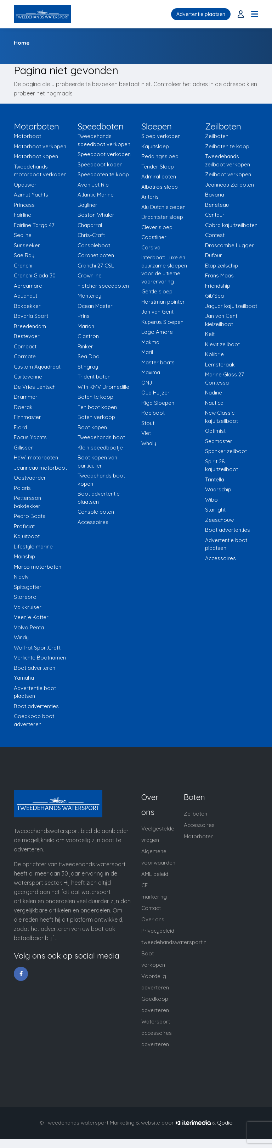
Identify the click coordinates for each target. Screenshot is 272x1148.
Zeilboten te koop (227, 146)
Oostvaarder (30, 477)
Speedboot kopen (100, 164)
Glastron (88, 336)
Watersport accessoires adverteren (156, 1033)
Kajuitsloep (155, 146)
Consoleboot (94, 245)
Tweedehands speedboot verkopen (104, 140)
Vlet (146, 433)
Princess (24, 205)
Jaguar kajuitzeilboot (231, 306)
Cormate (25, 356)
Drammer (26, 396)
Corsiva (150, 247)
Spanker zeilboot (226, 451)
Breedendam (30, 326)
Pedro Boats (29, 516)
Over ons (152, 919)
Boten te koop (95, 396)
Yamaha (24, 677)
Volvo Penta (29, 627)
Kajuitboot (27, 536)
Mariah (86, 326)
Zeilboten (216, 136)
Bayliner (87, 205)
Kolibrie (214, 354)
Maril (147, 352)
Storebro (25, 597)
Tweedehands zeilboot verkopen (227, 160)
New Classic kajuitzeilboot (221, 416)
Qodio (225, 1122)
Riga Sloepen (157, 402)
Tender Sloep (157, 166)
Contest (215, 235)
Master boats (158, 362)
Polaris (22, 488)
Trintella (214, 479)
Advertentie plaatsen (200, 14)
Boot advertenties (36, 706)
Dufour (213, 255)
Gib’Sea (214, 295)
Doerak (23, 407)
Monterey (89, 295)
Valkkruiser (27, 607)
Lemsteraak (220, 364)
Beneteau (217, 205)
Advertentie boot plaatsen (35, 692)
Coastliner (153, 237)
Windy (21, 637)
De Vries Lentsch (35, 386)
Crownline (90, 275)
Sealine (23, 235)
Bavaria (214, 194)
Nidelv (21, 576)
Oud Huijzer (155, 392)
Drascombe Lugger (229, 245)
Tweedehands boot (101, 437)
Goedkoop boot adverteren (34, 720)
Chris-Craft (91, 235)
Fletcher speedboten (103, 285)
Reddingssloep (159, 156)
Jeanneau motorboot (40, 467)
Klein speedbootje (100, 447)
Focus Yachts (30, 437)
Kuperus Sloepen (162, 322)
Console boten (96, 511)
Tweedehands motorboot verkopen (40, 170)
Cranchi (23, 265)
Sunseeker (27, 245)
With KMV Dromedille (103, 386)
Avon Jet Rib (93, 184)
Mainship (24, 556)
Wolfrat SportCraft (37, 647)
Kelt (210, 334)
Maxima (150, 372)
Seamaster (218, 441)
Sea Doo (89, 356)
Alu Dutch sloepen (163, 207)
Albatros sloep (159, 186)
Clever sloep (156, 227)
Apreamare (28, 285)
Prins (84, 316)
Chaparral (90, 225)
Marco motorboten (37, 566)
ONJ (146, 382)
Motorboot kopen (36, 156)
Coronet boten (96, 255)
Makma (150, 342)
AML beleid (154, 874)
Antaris (150, 196)
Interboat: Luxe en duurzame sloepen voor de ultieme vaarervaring (164, 269)
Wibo (211, 499)
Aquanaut (25, 295)
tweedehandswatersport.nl (174, 942)
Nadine (213, 392)
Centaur (215, 214)
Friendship (217, 285)
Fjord (20, 427)
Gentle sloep (156, 291)
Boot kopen (92, 427)
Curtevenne (28, 376)
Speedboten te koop (103, 174)
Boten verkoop (96, 417)
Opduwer (25, 184)
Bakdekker (27, 306)
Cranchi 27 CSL (96, 265)
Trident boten (94, 376)
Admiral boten (158, 176)
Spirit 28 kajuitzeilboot (221, 465)
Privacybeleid (157, 930)
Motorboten (199, 836)
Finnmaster (27, 417)
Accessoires (93, 522)
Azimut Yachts (31, 194)
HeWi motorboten (36, 457)
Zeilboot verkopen (228, 174)
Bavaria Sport (31, 316)
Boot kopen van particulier (97, 461)
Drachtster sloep (162, 217)
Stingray (88, 366)
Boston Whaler (96, 214)
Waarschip (218, 489)
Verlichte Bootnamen (40, 657)
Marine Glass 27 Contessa (224, 378)
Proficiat (24, 526)
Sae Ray (24, 255)
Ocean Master (95, 306)
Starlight (215, 509)
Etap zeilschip (221, 265)
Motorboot (27, 136)
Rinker (85, 346)
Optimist (215, 430)
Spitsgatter (27, 587)
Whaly (148, 443)
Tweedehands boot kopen (101, 479)
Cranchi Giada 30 (35, 275)
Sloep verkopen (161, 136)
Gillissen (24, 447)
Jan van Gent (157, 311)
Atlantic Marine (96, 194)
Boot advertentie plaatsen (99, 497)
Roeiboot (153, 412)
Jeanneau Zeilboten (229, 184)
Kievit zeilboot (222, 344)
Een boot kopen (97, 407)
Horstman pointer (163, 301)
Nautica (214, 402)
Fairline (22, 214)
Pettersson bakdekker (27, 502)
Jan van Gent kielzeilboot (221, 320)
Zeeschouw (219, 520)
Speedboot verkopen (104, 154)
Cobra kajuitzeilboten (231, 225)
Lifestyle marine (33, 546)
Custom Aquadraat (37, 366)
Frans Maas (219, 275)
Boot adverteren (34, 667)
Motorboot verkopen (40, 146)
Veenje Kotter (31, 617)
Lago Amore (157, 332)
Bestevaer (27, 336)
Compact (25, 346)
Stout (147, 423)
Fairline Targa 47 (34, 225)
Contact (151, 908)
